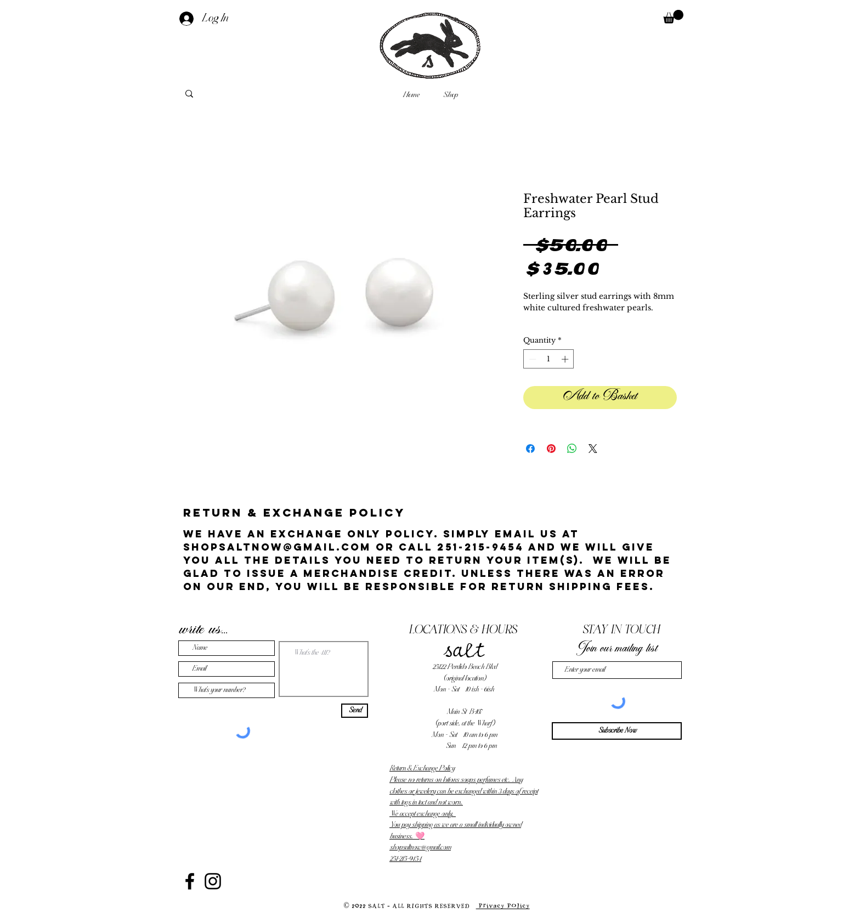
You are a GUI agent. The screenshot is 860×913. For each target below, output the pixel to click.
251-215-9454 (405, 859)
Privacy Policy (503, 906)
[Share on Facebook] (530, 448)
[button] (673, 17)
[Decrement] (531, 359)
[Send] (354, 711)
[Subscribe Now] (617, 731)
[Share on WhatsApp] (572, 448)
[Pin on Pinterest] (551, 448)
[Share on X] (592, 448)
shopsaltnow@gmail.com (420, 847)
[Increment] (566, 359)
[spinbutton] (548, 359)
